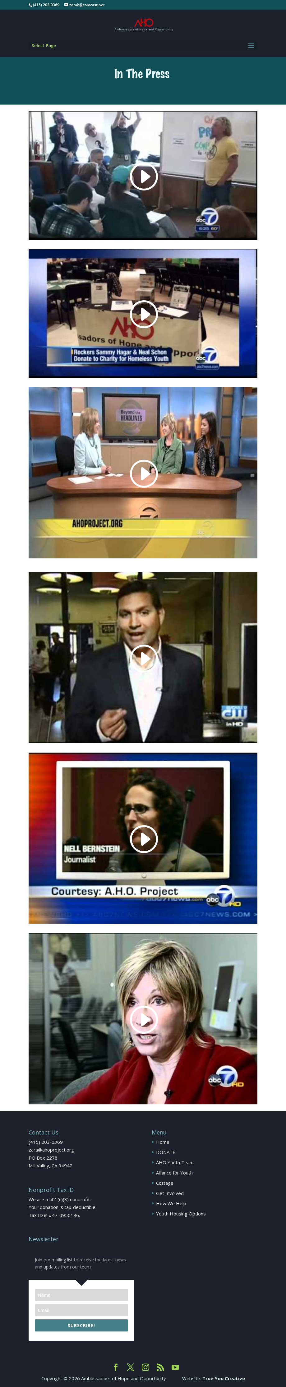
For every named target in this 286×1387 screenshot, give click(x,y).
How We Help (171, 1203)
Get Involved (170, 1193)
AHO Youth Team (175, 1162)
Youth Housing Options (181, 1213)
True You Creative (223, 1378)
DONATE (165, 1152)
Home (162, 1142)
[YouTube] (175, 1368)
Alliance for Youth (174, 1173)
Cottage (164, 1183)
